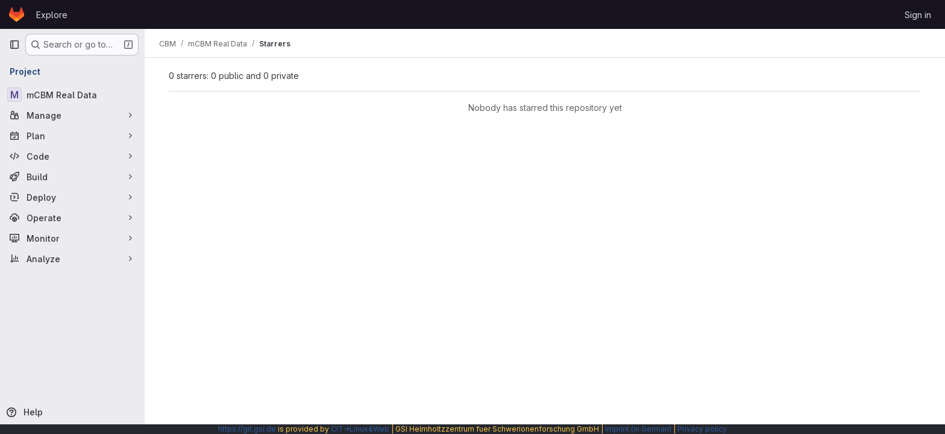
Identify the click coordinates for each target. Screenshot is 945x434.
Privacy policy (702, 428)
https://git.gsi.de (247, 428)
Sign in (918, 15)
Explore (52, 15)
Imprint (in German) (638, 428)
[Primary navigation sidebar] (14, 44)
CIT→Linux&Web (360, 428)
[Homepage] (17, 14)
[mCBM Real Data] (72, 94)
